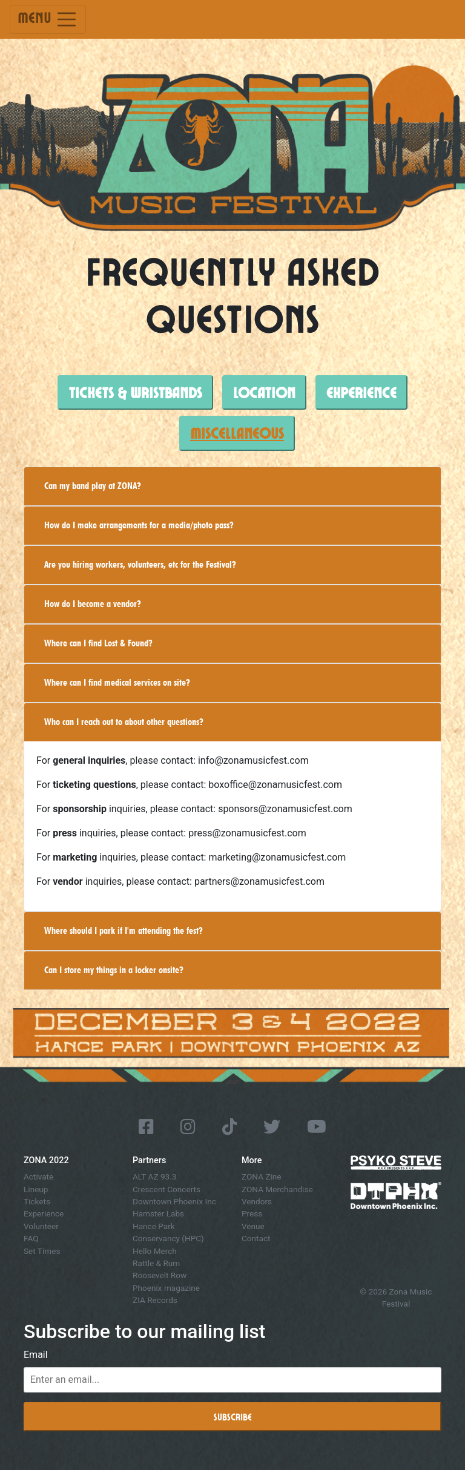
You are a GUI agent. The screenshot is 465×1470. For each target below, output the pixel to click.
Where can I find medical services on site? (117, 682)
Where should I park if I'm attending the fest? (123, 930)
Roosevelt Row (159, 1275)
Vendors (257, 1201)
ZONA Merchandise (277, 1189)
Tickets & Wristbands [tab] (135, 392)
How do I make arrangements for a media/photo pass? (139, 525)
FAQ (31, 1238)
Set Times (42, 1251)
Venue (253, 1226)
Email (36, 1354)
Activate (38, 1176)
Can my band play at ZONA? (92, 485)
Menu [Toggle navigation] (48, 19)
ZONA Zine (262, 1176)
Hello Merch (155, 1251)
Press (252, 1213)
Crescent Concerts (166, 1189)
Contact (256, 1238)
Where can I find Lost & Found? (98, 643)
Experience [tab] (361, 392)
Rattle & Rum (156, 1263)
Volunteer (41, 1226)
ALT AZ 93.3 (154, 1176)
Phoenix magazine (166, 1288)
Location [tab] (264, 392)
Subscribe (233, 1416)
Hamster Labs (158, 1213)
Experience (44, 1213)
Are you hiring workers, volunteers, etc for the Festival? (140, 564)
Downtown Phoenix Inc (174, 1201)
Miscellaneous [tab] (237, 433)
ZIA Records (155, 1300)
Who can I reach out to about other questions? (123, 721)
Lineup (36, 1189)
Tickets (37, 1201)
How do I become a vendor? (92, 603)
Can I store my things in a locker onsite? (113, 970)
